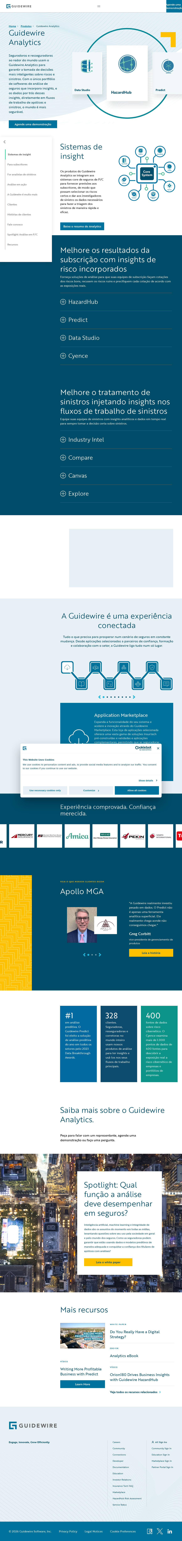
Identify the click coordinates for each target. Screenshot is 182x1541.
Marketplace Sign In (162, 1460)
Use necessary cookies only (45, 790)
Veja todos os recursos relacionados (133, 1392)
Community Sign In (161, 1448)
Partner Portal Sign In (162, 1467)
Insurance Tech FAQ (123, 1486)
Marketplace (119, 1492)
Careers (116, 1442)
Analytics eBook (124, 1355)
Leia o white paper (108, 1262)
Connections (119, 1454)
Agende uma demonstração (174, 6)
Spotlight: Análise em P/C (22, 234)
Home (12, 26)
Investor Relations (122, 1479)
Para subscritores (17, 164)
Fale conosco (15, 224)
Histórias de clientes (19, 214)
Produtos (26, 26)
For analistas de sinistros (21, 174)
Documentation (121, 1467)
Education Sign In (161, 1454)
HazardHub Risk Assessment (127, 1498)
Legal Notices (94, 1531)
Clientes (12, 204)
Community (119, 1448)
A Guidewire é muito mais (22, 194)
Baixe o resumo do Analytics (82, 226)
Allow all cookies (136, 790)
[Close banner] (158, 748)
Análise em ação (17, 184)
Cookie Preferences (123, 1531)
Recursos (12, 244)
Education (118, 1473)
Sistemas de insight (19, 154)
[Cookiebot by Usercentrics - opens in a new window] (137, 748)
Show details (146, 780)
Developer (118, 1460)
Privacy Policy (68, 1531)
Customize (91, 790)
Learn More (82, 1384)
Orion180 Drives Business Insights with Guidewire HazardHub (140, 1377)
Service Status (120, 1504)
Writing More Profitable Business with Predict (81, 1371)
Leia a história (151, 953)
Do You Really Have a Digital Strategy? (135, 1334)
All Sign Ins (161, 1442)
